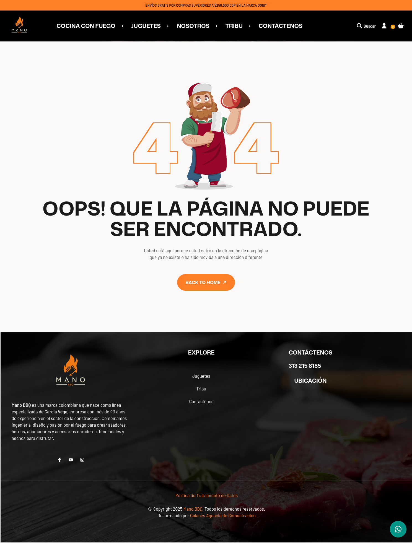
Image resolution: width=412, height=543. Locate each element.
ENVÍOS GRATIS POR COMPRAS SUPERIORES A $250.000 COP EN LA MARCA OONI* (206, 5)
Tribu (201, 388)
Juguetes (201, 376)
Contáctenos (201, 401)
